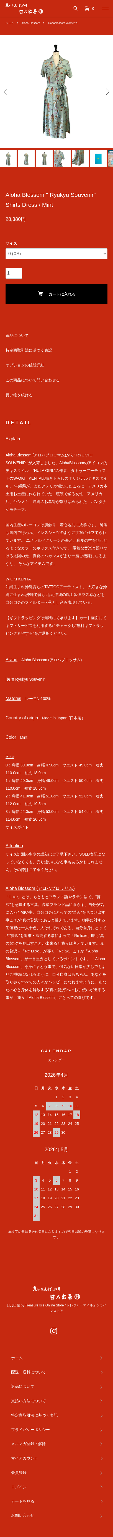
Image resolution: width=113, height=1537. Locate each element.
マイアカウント (24, 1458)
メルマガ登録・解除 (28, 1444)
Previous (6, 92)
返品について (17, 335)
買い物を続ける (19, 395)
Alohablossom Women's (62, 23)
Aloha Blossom (31, 23)
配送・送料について (28, 1372)
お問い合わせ (22, 1515)
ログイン (19, 1487)
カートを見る (22, 1501)
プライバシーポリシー (30, 1429)
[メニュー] (104, 8)
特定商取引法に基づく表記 (29, 350)
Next (107, 92)
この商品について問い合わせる (33, 380)
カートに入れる (57, 293)
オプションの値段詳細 (25, 365)
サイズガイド (17, 827)
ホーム (10, 23)
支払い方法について (28, 1401)
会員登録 (19, 1472)
